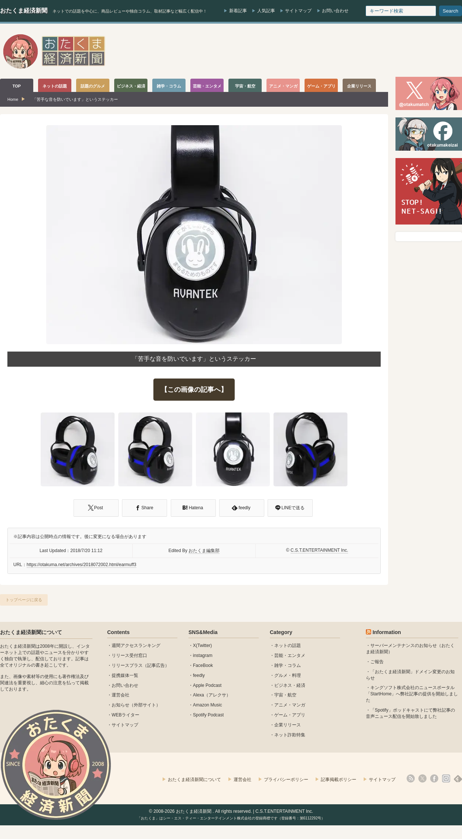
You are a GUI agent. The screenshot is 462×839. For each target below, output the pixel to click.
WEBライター (125, 715)
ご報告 (377, 661)
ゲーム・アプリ (289, 715)
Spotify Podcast (208, 715)
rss (411, 778)
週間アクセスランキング (136, 645)
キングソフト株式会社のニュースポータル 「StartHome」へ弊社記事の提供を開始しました (412, 694)
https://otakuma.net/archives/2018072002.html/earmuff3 (81, 564)
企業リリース (287, 724)
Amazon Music (207, 705)
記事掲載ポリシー (338, 779)
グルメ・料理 (287, 675)
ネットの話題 (287, 645)
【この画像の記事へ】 (194, 389)
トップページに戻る (24, 599)
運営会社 (120, 695)
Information (387, 632)
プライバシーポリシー (286, 779)
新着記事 (238, 10)
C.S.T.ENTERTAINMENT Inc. (319, 550)
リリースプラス (127, 665)
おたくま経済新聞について (31, 632)
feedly (199, 675)
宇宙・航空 (285, 695)
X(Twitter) (202, 645)
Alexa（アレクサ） (212, 695)
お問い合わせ (335, 10)
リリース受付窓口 (129, 655)
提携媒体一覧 (125, 675)
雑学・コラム (287, 665)
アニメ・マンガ (289, 705)
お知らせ (120, 705)
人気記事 (266, 10)
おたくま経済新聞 (23, 10)
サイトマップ (298, 10)
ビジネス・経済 (289, 685)
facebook (434, 778)
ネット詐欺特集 (289, 734)
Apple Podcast (207, 685)
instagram (203, 655)
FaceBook (203, 665)
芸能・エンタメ (289, 655)
